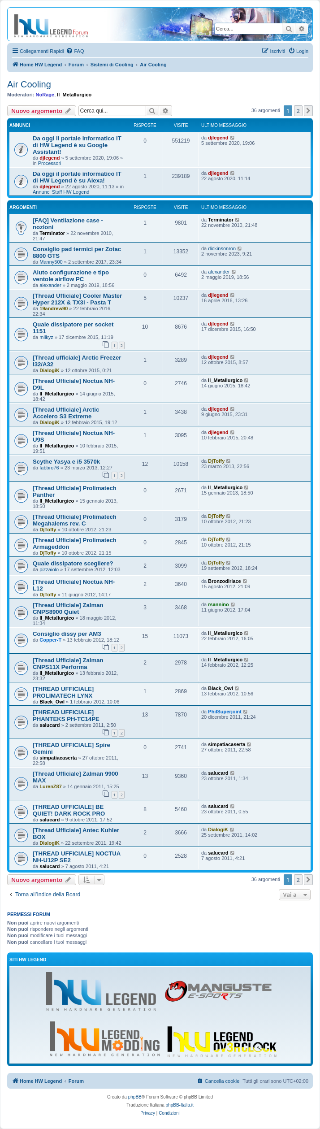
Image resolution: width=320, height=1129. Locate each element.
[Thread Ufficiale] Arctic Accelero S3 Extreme (66, 413)
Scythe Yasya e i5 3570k (66, 461)
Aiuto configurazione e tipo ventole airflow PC (71, 275)
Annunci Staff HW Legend (61, 192)
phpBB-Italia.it (180, 1105)
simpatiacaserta (58, 757)
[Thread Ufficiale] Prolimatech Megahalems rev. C (75, 520)
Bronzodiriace (224, 581)
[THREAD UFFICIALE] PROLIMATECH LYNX (63, 692)
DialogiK (49, 370)
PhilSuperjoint (225, 711)
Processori (49, 163)
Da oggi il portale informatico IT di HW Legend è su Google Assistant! (77, 145)
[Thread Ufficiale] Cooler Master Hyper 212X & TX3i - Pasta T (77, 299)
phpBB (135, 1096)
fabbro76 (49, 467)
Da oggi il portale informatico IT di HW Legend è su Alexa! (77, 177)
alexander (50, 285)
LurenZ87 (50, 786)
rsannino (218, 604)
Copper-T (50, 640)
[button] (308, 110)
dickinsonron (222, 248)
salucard (49, 725)
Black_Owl (52, 701)
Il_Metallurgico (74, 94)
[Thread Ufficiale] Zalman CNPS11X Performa (68, 663)
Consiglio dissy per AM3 (67, 633)
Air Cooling (29, 84)
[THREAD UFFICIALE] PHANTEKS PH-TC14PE (66, 715)
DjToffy (216, 461)
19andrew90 (53, 308)
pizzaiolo (49, 569)
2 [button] (298, 111)
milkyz (46, 337)
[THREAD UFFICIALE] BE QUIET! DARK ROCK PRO (69, 810)
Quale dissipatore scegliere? (73, 563)
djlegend (49, 158)
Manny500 (50, 262)
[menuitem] (75, 51)
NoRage (45, 94)
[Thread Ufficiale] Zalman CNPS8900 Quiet (68, 608)
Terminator (52, 233)
